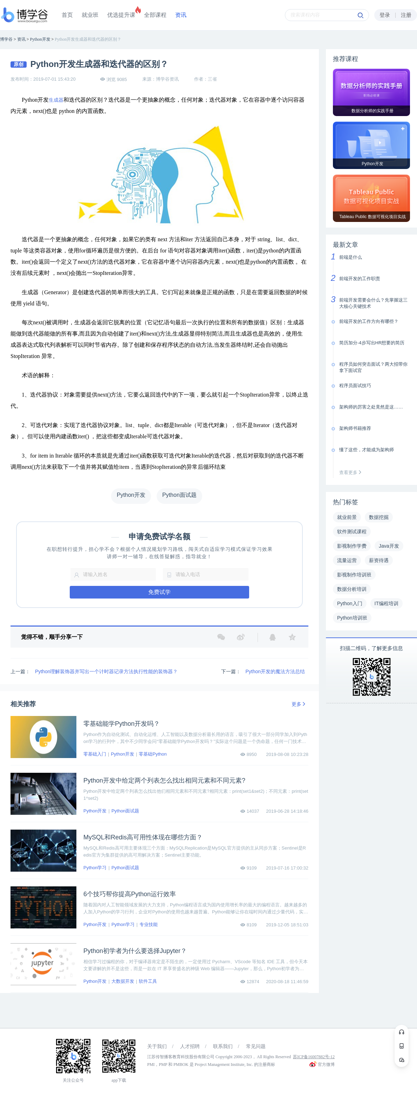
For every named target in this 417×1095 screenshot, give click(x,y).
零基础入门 (94, 754)
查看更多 (351, 472)
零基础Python (152, 754)
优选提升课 (121, 15)
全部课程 (155, 15)
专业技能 (148, 924)
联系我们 (223, 1046)
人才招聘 (190, 1046)
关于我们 (157, 1046)
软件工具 (148, 981)
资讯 (180, 15)
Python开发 (122, 754)
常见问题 (256, 1046)
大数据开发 (122, 981)
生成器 (56, 100)
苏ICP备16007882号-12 (314, 1056)
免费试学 (159, 592)
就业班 (90, 15)
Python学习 (95, 867)
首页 (67, 15)
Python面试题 (125, 810)
